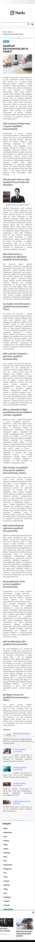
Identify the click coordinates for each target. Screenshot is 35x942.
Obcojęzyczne (8, 869)
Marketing (7, 853)
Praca (5, 873)
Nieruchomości (8, 865)
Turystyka (7, 905)
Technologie (7, 897)
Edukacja (6, 841)
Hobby (6, 845)
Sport (5, 893)
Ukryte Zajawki (8, 909)
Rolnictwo (7, 885)
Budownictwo (8, 832)
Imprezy (6, 849)
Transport (6, 901)
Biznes (5, 828)
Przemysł (6, 881)
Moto (5, 861)
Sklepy (6, 889)
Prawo (6, 41)
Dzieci (5, 837)
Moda (5, 857)
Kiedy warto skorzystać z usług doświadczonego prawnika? (24, 933)
